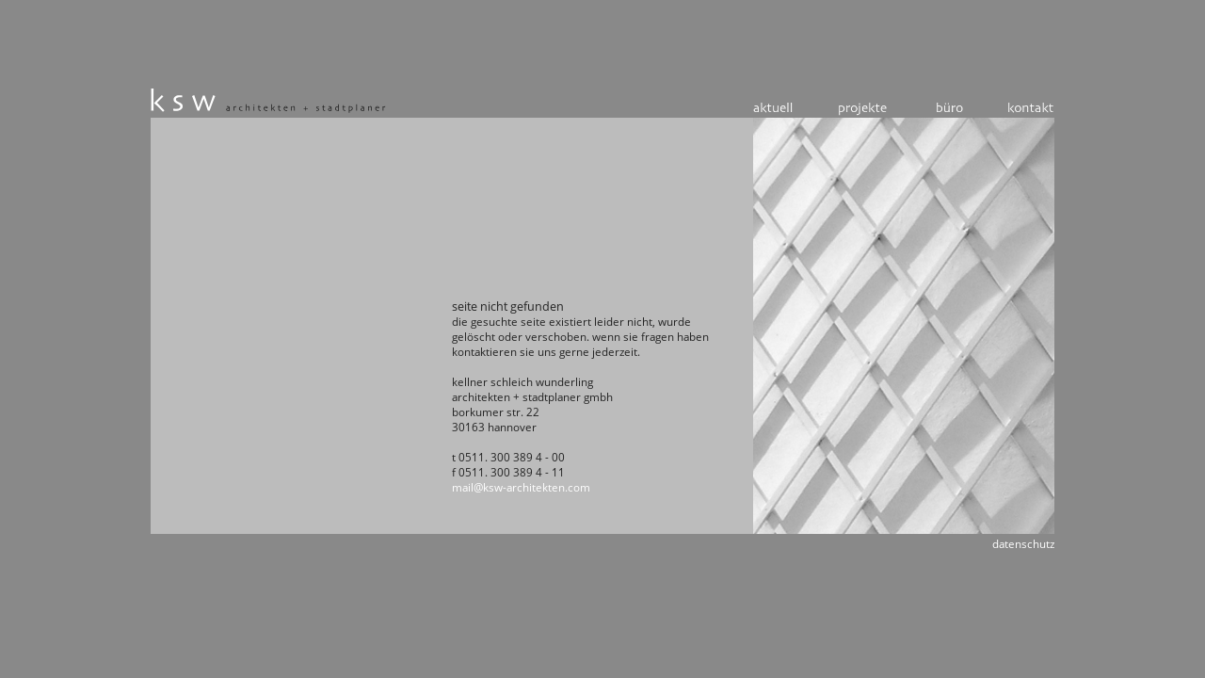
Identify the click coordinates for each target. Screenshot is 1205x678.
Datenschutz (1023, 544)
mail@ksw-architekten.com (521, 487)
